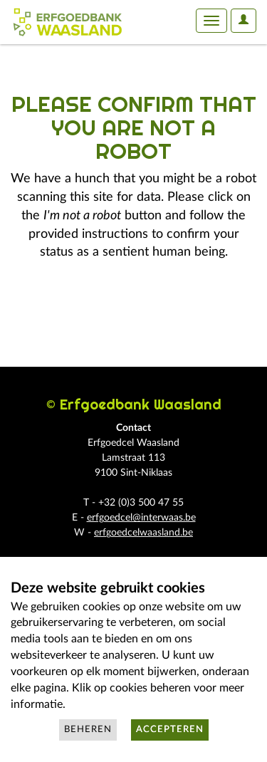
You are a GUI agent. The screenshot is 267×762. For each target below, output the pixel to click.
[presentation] (129, 307)
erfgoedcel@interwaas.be (141, 518)
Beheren (88, 729)
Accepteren (170, 729)
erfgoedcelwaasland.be (143, 533)
